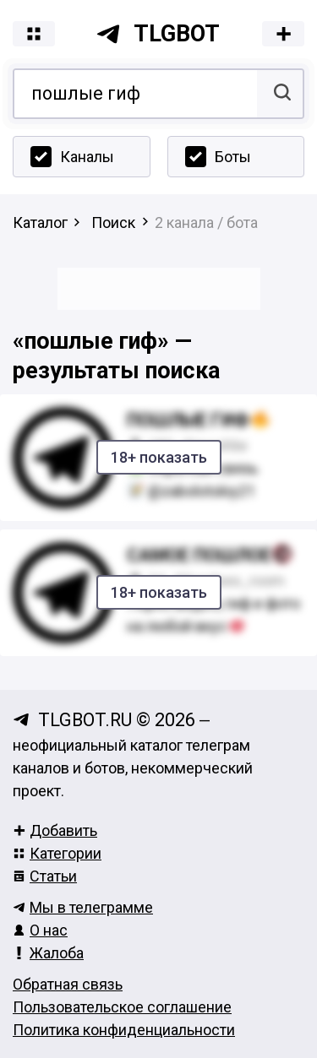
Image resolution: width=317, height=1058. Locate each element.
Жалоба (48, 953)
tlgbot (158, 33)
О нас (40, 930)
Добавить (55, 830)
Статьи (45, 876)
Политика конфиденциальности (124, 1030)
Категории (57, 853)
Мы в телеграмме (83, 907)
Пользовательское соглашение (122, 1007)
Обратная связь (68, 984)
